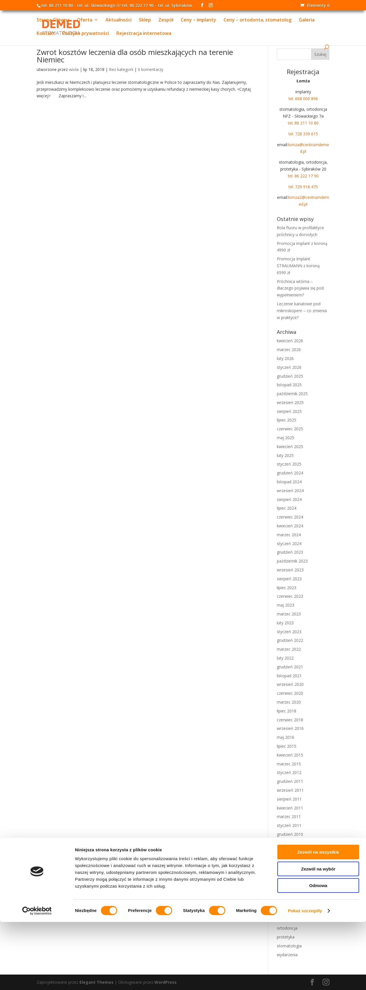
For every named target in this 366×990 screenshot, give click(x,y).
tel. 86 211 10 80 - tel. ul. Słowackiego (78, 5)
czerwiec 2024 (290, 517)
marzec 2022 (289, 649)
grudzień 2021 (290, 667)
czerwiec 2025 (290, 428)
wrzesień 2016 (290, 728)
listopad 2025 (289, 384)
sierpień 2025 (289, 411)
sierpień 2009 (289, 887)
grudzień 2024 (290, 473)
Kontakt (46, 34)
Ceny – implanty (198, 20)
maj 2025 (285, 437)
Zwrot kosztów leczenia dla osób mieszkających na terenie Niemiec (135, 56)
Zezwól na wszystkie (318, 920)
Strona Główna (53, 20)
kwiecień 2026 (290, 340)
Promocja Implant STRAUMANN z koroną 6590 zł (298, 265)
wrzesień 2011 (290, 790)
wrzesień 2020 (290, 684)
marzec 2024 (289, 534)
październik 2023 (292, 561)
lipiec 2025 (286, 420)
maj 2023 (285, 605)
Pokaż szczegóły (305, 978)
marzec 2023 (289, 614)
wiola (74, 69)
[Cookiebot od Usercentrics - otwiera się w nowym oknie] (37, 979)
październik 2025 (292, 393)
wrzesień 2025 (290, 402)
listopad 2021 (289, 675)
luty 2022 (285, 658)
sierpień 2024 (289, 499)
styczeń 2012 (289, 772)
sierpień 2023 (289, 578)
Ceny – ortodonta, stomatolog (257, 20)
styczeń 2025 (289, 464)
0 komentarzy (150, 69)
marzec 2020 (289, 702)
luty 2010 (285, 860)
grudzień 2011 (290, 781)
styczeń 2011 (289, 825)
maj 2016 (285, 737)
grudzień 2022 (290, 640)
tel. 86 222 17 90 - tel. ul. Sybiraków (157, 5)
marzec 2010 (289, 852)
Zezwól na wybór (318, 936)
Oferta (84, 20)
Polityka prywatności (85, 34)
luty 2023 (285, 622)
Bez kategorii (121, 69)
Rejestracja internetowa (143, 34)
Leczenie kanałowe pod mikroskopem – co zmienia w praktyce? (302, 310)
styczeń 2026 (289, 367)
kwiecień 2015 (290, 755)
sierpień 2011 (289, 799)
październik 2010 (292, 843)
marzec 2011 (289, 816)
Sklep (145, 20)
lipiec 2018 (286, 711)
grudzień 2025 (290, 376)
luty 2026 (285, 358)
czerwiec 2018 (290, 719)
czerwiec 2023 (290, 596)
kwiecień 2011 (290, 808)
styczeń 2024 (289, 543)
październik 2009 (292, 869)
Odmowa (318, 953)
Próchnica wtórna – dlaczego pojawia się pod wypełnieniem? (300, 288)
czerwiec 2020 (290, 693)
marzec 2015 (289, 764)
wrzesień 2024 (290, 490)
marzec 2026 (289, 349)
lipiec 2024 (286, 508)
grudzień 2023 (290, 552)
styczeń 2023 (289, 631)
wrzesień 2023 (290, 570)
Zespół (165, 20)
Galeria (307, 20)
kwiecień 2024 (290, 525)
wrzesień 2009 (290, 878)
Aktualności (119, 20)
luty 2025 (285, 455)
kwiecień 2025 (290, 446)
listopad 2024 (289, 481)
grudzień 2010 (290, 834)
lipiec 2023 (286, 587)
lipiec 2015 (286, 746)
